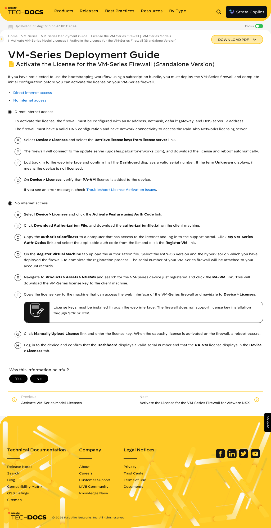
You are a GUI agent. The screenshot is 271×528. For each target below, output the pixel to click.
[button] (267, 422)
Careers (86, 473)
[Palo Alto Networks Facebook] (221, 457)
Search (13, 473)
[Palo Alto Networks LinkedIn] (232, 457)
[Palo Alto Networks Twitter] (244, 457)
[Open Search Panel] (220, 12)
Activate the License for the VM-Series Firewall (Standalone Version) (123, 40)
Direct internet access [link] (32, 93)
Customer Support (94, 480)
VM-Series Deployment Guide (64, 36)
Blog (11, 480)
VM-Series (29, 36)
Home (12, 36)
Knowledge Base (93, 493)
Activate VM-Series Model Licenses (38, 40)
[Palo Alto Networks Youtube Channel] (255, 457)
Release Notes (19, 466)
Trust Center (134, 473)
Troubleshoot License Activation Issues (121, 190)
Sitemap (14, 499)
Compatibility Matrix (24, 486)
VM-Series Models (157, 36)
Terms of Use (135, 480)
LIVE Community (94, 486)
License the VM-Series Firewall (115, 36)
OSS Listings (18, 493)
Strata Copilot (246, 12)
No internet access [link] (29, 100)
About (84, 466)
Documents (133, 486)
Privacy (130, 466)
